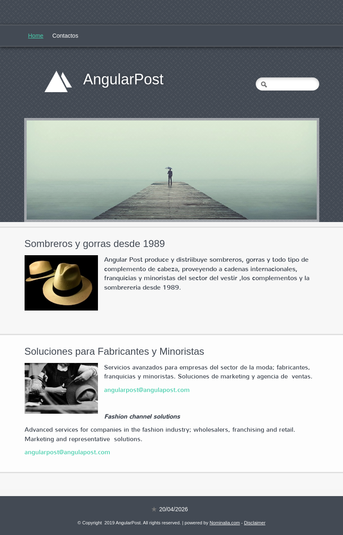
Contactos (65, 35)
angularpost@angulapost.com (147, 390)
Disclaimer (254, 522)
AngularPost (123, 79)
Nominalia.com (224, 522)
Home (35, 35)
